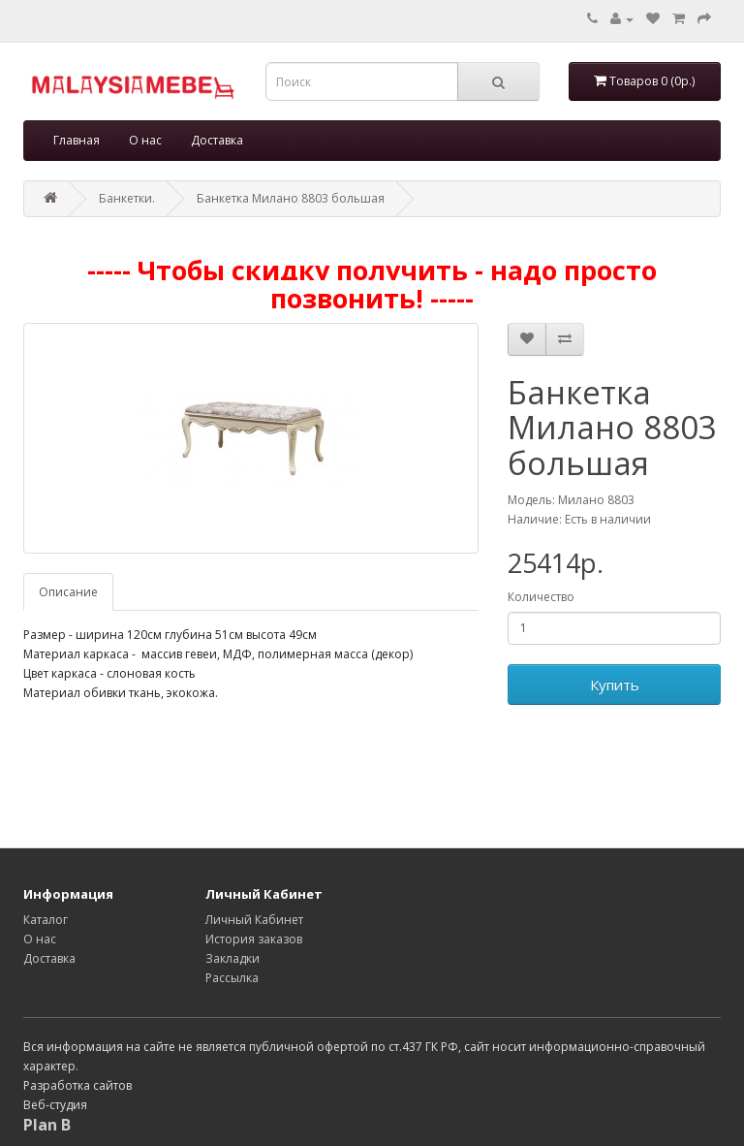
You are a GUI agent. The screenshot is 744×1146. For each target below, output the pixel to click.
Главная (76, 140)
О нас (145, 140)
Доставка (217, 140)
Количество (541, 597)
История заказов (253, 939)
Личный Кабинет (254, 919)
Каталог (45, 919)
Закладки (232, 958)
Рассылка (232, 978)
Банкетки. (127, 198)
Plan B (47, 1124)
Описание (68, 592)
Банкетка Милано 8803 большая (291, 198)
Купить (614, 684)
